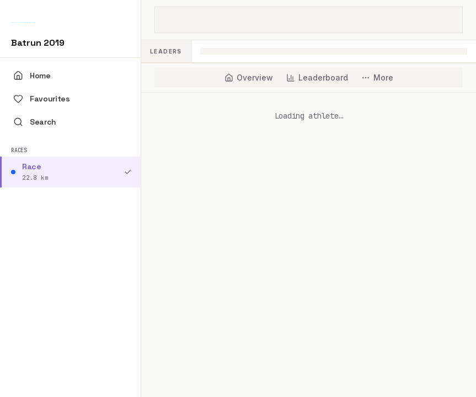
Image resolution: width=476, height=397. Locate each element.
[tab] (249, 77)
